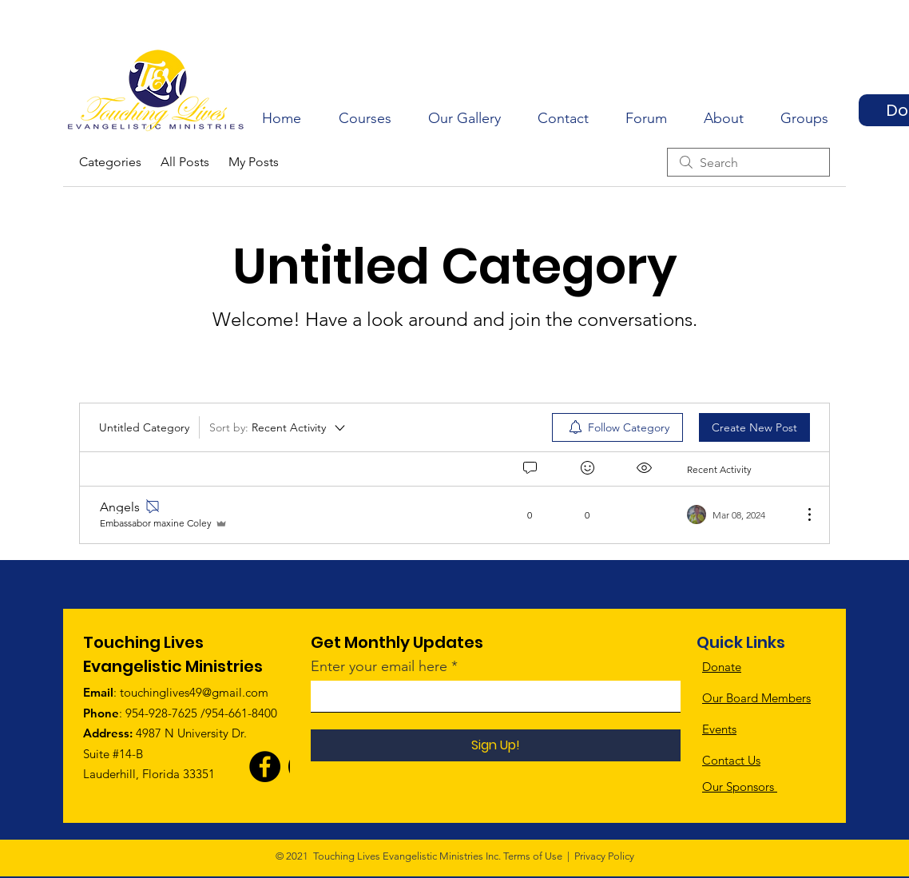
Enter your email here (379, 666)
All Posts (185, 161)
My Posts (253, 161)
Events (719, 729)
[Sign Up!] (496, 745)
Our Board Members (756, 697)
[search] (748, 162)
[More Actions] (801, 514)
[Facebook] (264, 766)
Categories (110, 161)
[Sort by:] (278, 427)
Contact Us (731, 760)
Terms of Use (532, 856)
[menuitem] (617, 427)
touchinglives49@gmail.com (194, 692)
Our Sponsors (739, 786)
